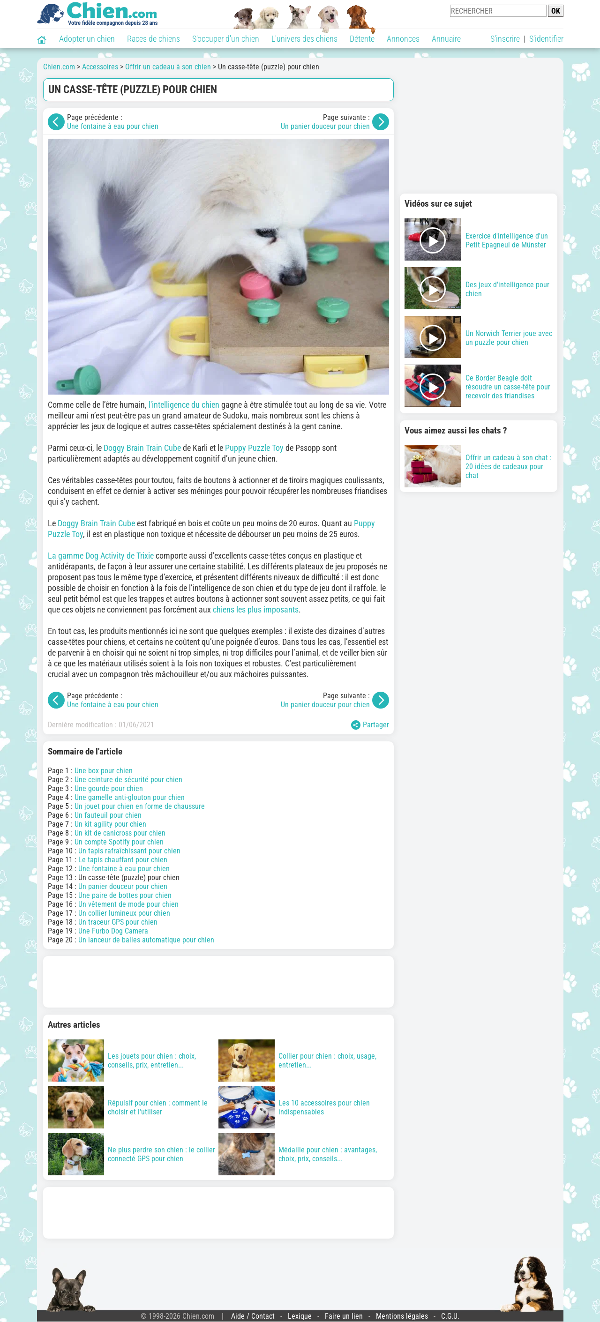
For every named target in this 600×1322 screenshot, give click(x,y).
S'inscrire (505, 39)
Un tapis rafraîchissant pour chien (129, 850)
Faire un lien (344, 1316)
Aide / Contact (253, 1316)
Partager (370, 725)
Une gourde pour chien (109, 788)
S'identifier (546, 39)
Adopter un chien (87, 39)
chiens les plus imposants (256, 609)
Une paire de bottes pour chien (125, 895)
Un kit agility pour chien (110, 824)
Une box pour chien (104, 770)
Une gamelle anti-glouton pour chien (130, 797)
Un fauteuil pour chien (108, 815)
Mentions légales (402, 1316)
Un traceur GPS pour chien (118, 922)
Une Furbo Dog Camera (113, 930)
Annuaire (446, 39)
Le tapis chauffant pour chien (122, 859)
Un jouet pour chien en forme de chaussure (140, 806)
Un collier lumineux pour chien (124, 913)
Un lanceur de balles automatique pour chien (146, 939)
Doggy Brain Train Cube (142, 448)
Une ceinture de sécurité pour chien (128, 779)
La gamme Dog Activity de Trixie (101, 555)
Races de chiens (153, 39)
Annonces (403, 39)
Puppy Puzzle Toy (254, 448)
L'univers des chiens (304, 39)
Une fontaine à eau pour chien (112, 126)
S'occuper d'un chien (225, 39)
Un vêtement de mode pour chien (128, 904)
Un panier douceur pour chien (325, 126)
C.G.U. (450, 1316)
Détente (362, 39)
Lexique (300, 1316)
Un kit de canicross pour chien (120, 833)
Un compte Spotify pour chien (119, 841)
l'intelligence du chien (184, 405)
